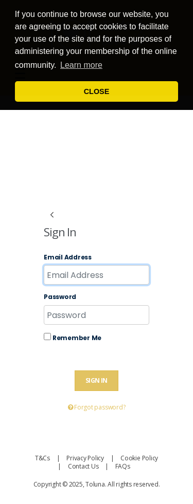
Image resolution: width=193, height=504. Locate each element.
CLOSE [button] (97, 91)
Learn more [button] (81, 65)
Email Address (68, 257)
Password (60, 297)
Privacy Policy (85, 458)
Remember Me (72, 337)
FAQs (122, 466)
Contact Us (83, 466)
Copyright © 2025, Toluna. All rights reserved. (96, 484)
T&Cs (42, 458)
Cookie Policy (139, 458)
